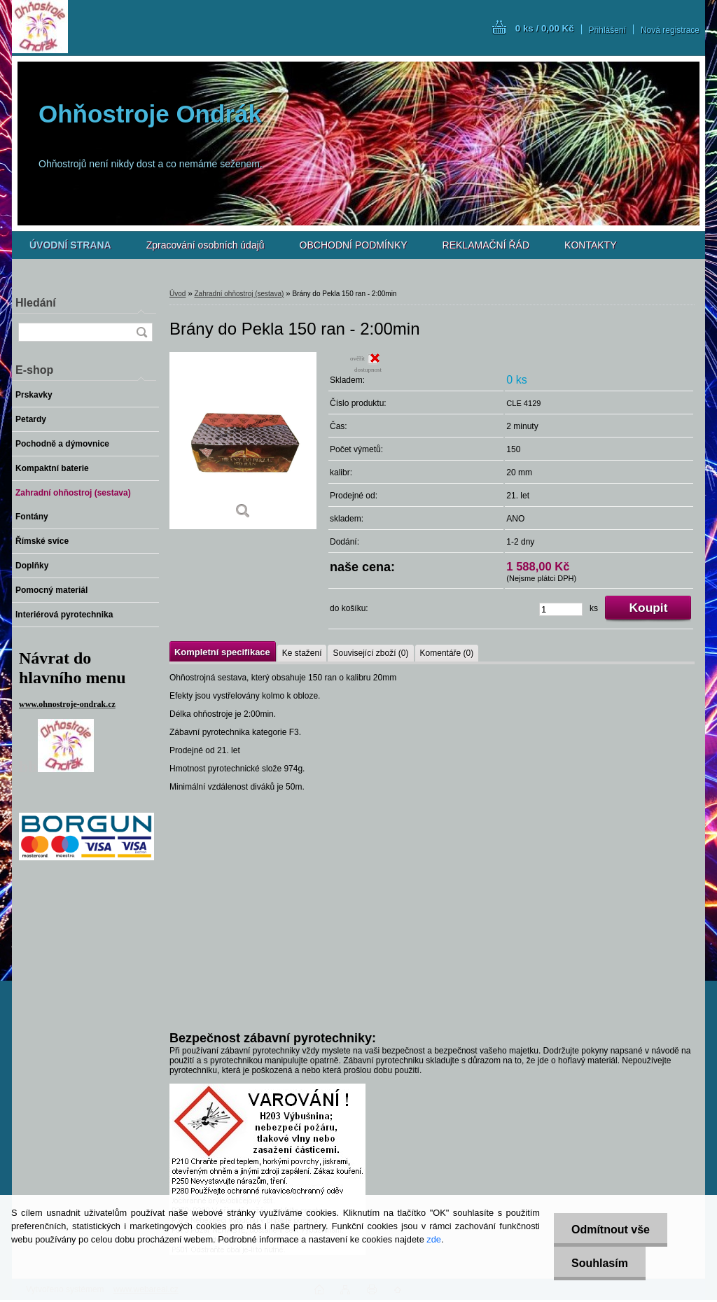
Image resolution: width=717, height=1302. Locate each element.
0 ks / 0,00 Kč (544, 28)
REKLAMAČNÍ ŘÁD (486, 245)
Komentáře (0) (447, 653)
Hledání (35, 303)
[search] (141, 332)
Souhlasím (599, 1263)
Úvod (177, 294)
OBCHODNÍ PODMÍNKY (354, 245)
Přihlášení (607, 30)
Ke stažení (302, 653)
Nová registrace (670, 30)
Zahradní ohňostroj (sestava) (239, 294)
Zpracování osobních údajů (205, 245)
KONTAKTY (590, 245)
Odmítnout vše (610, 1230)
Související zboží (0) (370, 653)
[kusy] (561, 609)
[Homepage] (70, 245)
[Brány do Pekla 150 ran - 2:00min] (243, 440)
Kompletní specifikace (222, 652)
